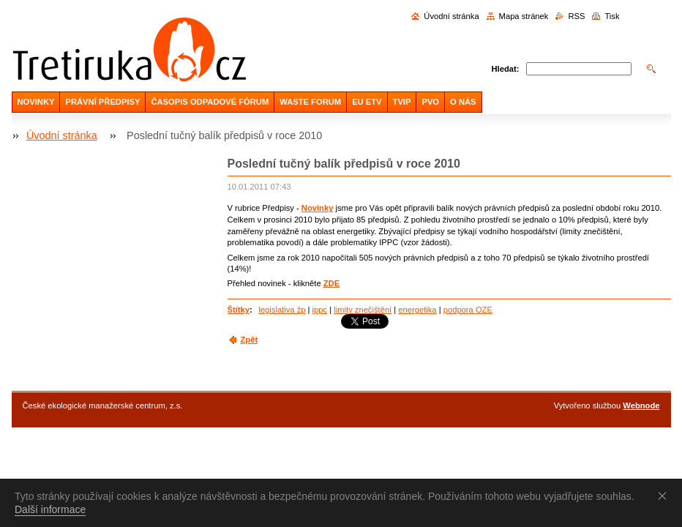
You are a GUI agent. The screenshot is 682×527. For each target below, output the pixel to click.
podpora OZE (467, 309)
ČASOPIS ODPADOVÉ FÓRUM (210, 101)
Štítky (239, 309)
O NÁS (463, 101)
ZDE (331, 283)
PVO (430, 101)
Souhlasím (665, 495)
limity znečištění (362, 309)
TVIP (402, 101)
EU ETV (366, 101)
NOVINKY (36, 101)
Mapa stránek (524, 16)
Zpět (249, 339)
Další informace (50, 509)
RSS (576, 16)
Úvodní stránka (451, 16)
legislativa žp (281, 309)
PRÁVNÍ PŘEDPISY (102, 101)
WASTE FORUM (310, 101)
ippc (320, 309)
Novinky (317, 207)
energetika (417, 309)
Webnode (641, 405)
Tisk (611, 16)
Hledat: (506, 68)
